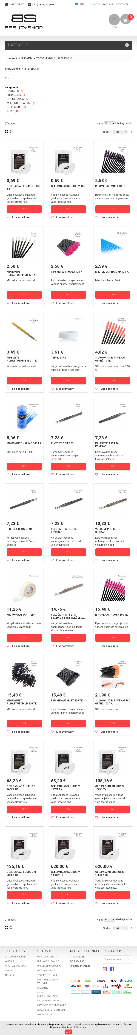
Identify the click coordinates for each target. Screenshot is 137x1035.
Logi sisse (108, 4)
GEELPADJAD (14, 107)
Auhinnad (10, 965)
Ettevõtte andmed (15, 947)
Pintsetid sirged (62, 440)
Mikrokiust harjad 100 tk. (24, 440)
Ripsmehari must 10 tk (110, 186)
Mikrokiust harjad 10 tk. (112, 270)
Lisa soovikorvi (21, 216)
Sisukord (10, 1019)
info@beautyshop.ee (43, 4)
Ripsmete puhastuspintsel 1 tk (22, 357)
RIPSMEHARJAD (16, 99)
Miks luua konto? (46, 947)
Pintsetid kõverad (19, 524)
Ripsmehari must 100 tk (67, 694)
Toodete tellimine (47, 965)
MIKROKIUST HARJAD (19, 103)
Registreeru (123, 4)
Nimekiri (11, 131)
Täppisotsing (54, 1019)
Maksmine (42, 978)
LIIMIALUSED (14, 95)
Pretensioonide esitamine (51, 995)
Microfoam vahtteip (21, 609)
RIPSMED (26, 58)
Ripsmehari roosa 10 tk (66, 270)
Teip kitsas (58, 355)
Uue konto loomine (48, 951)
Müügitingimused (46, 960)
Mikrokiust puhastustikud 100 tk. (22, 696)
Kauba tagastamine (48, 990)
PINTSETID (13, 91)
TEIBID (10, 111)
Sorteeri (107, 132)
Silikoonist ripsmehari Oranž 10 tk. (110, 357)
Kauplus (9, 951)
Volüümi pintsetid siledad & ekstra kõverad (68, 611)
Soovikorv (95, 4)
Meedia (8, 960)
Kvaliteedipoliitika (15, 956)
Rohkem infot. (80, 1027)
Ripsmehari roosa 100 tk (111, 609)
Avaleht (12, 58)
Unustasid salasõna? (49, 956)
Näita (100, 123)
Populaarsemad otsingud (31, 1019)
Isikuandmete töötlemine (51, 1000)
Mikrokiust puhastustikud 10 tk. (21, 272)
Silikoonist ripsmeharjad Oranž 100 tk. (112, 696)
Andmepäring (44, 1004)
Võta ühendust (71, 1019)
